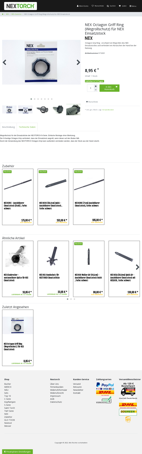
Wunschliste (92, 102)
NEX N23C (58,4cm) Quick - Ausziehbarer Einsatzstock (50, 206)
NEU (6, 390)
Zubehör (8, 417)
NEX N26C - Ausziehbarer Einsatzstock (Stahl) (15, 206)
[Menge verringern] (95, 90)
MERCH (7, 387)
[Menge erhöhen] (95, 86)
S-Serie (7, 405)
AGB (52, 399)
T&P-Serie (9, 411)
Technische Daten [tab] (27, 127)
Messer (7, 426)
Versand (77, 384)
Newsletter (78, 390)
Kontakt (76, 393)
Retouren (77, 387)
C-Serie (7, 399)
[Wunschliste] (97, 6)
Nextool (8, 423)
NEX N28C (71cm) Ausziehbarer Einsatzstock (87, 204)
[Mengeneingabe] (90, 88)
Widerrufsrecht (57, 393)
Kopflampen (10, 402)
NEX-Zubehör (16, 14)
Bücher (7, 384)
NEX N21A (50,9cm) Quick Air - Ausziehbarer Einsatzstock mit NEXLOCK (122, 278)
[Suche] (111, 6)
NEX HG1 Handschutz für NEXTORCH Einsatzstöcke (49, 276)
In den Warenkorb (110, 88)
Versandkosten (108, 110)
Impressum (55, 396)
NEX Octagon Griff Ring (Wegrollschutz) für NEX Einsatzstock (14, 347)
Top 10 (7, 396)
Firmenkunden (56, 387)
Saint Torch (9, 408)
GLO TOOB (9, 420)
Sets (6, 393)
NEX (7, 14)
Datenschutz (56, 402)
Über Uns (54, 384)
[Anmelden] (82, 6)
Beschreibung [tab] (8, 127)
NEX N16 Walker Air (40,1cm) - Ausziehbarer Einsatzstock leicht (88, 278)
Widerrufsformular (58, 390)
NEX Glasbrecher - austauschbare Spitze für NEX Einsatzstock (16, 278)
